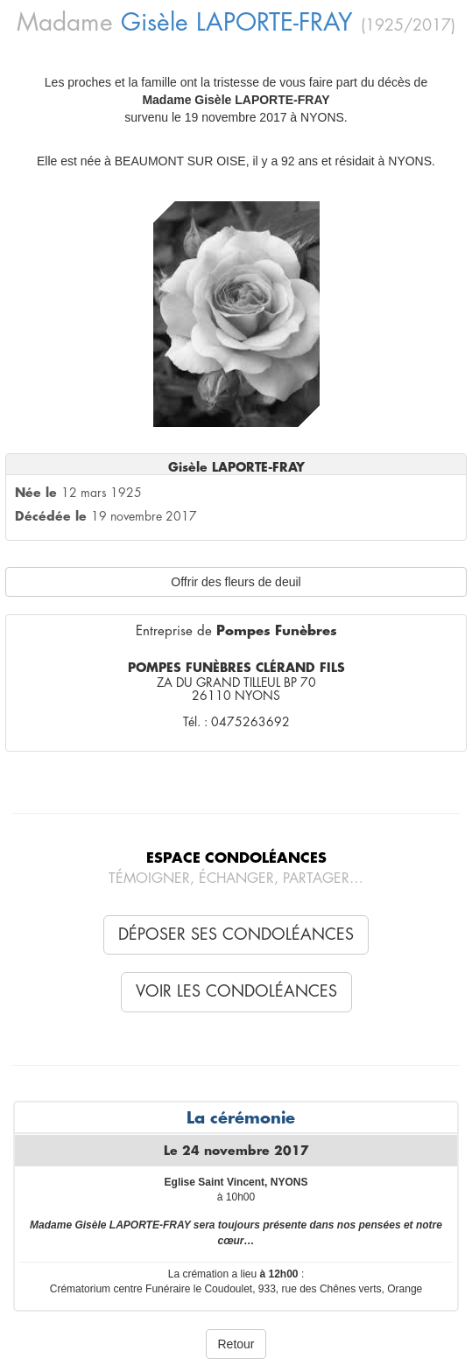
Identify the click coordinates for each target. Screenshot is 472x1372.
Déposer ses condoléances (236, 934)
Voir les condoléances (236, 991)
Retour (235, 1344)
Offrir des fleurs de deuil (235, 582)
